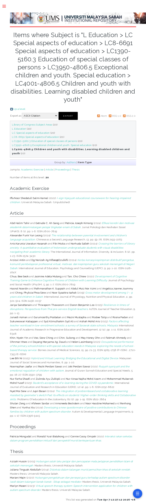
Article (49, 169)
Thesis (75, 169)
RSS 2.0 (131, 115)
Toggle (6, 6)
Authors (71, 162)
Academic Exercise (32, 169)
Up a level (19, 108)
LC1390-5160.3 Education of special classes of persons (44, 140)
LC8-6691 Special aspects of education (35, 136)
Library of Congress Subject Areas (32, 124)
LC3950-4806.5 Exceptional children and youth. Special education (52, 145)
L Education (19, 128)
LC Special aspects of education (31, 132)
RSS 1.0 (116, 115)
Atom (104, 115)
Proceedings (62, 169)
